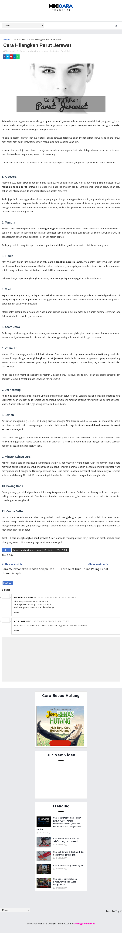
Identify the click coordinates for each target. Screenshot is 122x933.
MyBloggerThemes (84, 923)
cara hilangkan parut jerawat (45, 121)
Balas (16, 612)
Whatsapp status (23, 597)
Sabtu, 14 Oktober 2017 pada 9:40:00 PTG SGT (56, 597)
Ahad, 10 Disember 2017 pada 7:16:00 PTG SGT (47, 621)
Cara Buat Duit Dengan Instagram (68, 865)
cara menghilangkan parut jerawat (30, 537)
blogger (7, 582)
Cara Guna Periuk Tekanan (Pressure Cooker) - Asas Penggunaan (65, 882)
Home (6, 39)
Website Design (46, 923)
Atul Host (19, 621)
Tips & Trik (20, 39)
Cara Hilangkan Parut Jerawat (34, 51)
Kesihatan (54, 51)
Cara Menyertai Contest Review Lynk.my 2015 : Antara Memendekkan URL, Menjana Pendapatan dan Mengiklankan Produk (59, 823)
